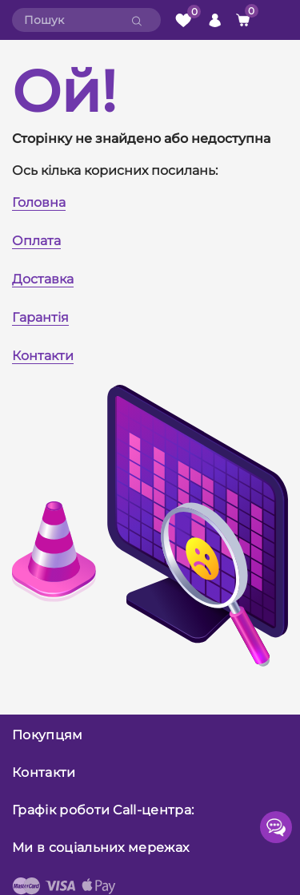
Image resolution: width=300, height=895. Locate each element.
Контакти (43, 355)
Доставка (43, 279)
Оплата (36, 240)
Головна (39, 202)
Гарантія (40, 317)
